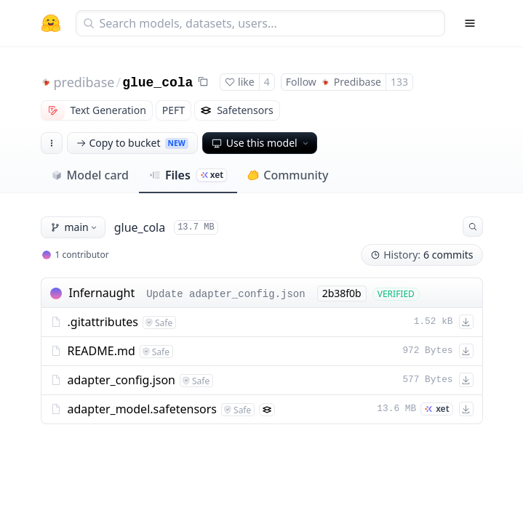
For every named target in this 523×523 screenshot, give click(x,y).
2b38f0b (342, 293)
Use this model (261, 143)
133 (399, 82)
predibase (84, 82)
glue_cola (157, 83)
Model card (90, 175)
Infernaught (102, 293)
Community (287, 175)
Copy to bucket (132, 143)
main (74, 227)
